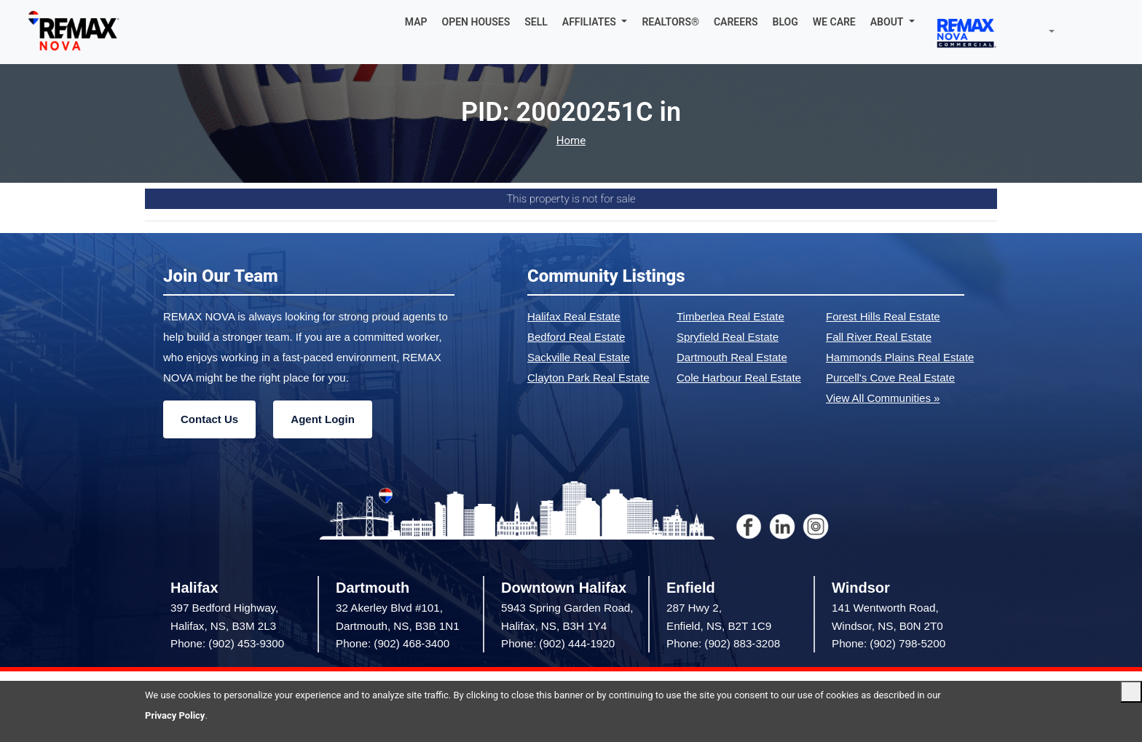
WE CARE (834, 22)
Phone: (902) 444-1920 (558, 643)
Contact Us (209, 419)
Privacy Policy (175, 715)
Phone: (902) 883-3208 (723, 643)
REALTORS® (670, 22)
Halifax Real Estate (574, 316)
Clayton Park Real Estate (588, 377)
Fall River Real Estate (879, 337)
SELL (536, 22)
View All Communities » (883, 398)
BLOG (785, 22)
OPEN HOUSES (476, 22)
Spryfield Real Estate (728, 337)
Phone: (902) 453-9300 (227, 643)
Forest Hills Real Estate (883, 316)
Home (571, 140)
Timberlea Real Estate (730, 316)
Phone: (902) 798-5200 (888, 643)
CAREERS (736, 22)
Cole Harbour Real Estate (739, 377)
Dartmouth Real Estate (732, 357)
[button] (595, 22)
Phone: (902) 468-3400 (392, 643)
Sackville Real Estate (578, 357)
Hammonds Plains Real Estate (900, 357)
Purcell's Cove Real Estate (890, 377)
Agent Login (322, 419)
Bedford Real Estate (576, 337)
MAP (416, 22)
